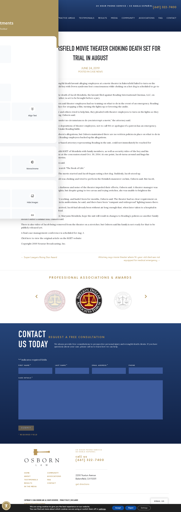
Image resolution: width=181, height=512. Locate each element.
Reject (130, 507)
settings (98, 509)
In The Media (30, 485)
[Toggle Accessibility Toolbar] (6, 506)
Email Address (100, 365)
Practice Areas (66, 18)
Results (102, 18)
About (50, 18)
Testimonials (86, 18)
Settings (146, 507)
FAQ (161, 18)
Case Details (25, 376)
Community (128, 18)
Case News (96, 71)
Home (27, 472)
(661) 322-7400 (165, 7)
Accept (116, 507)
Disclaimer (74, 499)
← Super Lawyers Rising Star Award (39, 257)
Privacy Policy (64, 499)
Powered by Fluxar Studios (34, 503)
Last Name (61, 365)
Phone (132, 365)
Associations (147, 18)
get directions (82, 483)
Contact (171, 18)
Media (114, 18)
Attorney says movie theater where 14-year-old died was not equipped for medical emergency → (129, 259)
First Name (24, 365)
